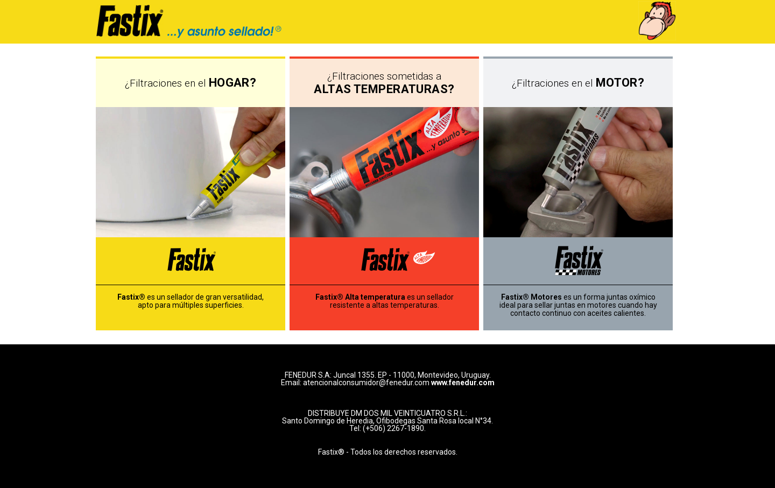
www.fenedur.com (463, 382)
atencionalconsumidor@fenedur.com (366, 382)
